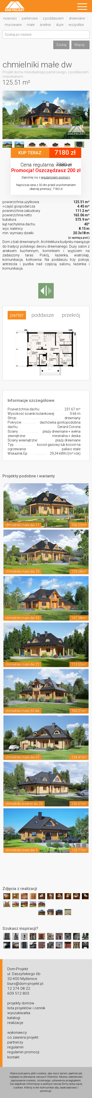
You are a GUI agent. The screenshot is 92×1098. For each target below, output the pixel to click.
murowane (13, 25)
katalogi (13, 1018)
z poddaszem (53, 18)
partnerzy (15, 1042)
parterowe (30, 18)
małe (31, 25)
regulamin (15, 1047)
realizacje (15, 1023)
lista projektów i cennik (26, 1008)
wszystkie (76, 25)
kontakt (13, 1057)
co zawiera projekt (22, 1037)
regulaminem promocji (55, 177)
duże (59, 25)
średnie (45, 25)
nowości (10, 18)
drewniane (77, 18)
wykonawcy (17, 1032)
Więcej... (80, 45)
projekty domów (20, 1003)
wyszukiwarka (18, 1013)
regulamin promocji (23, 1052)
